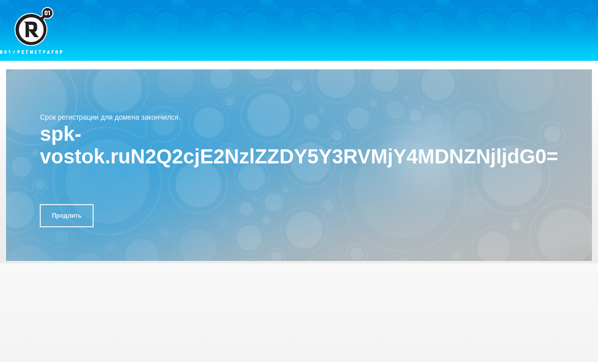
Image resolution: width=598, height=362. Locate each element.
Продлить (67, 215)
